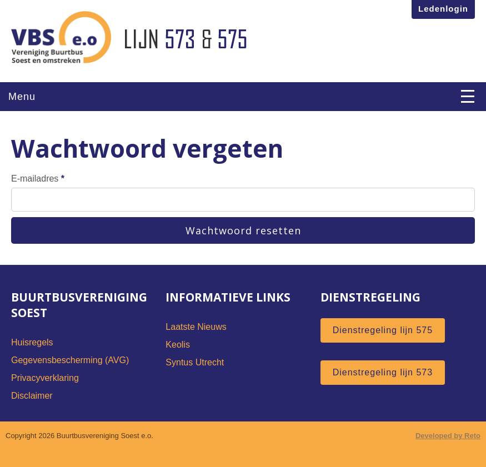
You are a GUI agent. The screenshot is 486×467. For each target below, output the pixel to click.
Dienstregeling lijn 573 (383, 372)
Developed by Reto (447, 435)
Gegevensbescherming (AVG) (70, 360)
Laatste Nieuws (196, 327)
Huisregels (32, 342)
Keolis (178, 344)
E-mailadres (243, 193)
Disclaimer (32, 395)
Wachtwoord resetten (243, 230)
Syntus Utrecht (195, 362)
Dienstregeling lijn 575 (383, 330)
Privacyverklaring (45, 378)
